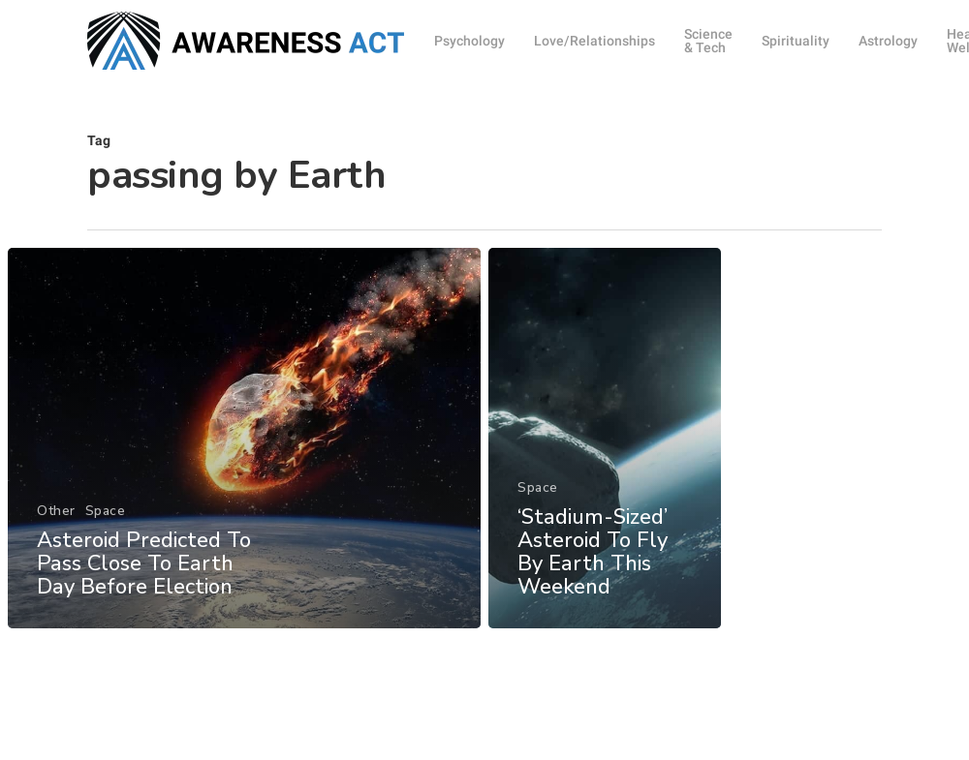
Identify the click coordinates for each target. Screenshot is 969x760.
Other (56, 528)
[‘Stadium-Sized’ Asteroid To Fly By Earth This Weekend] (605, 463)
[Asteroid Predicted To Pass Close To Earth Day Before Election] (244, 455)
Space (104, 528)
